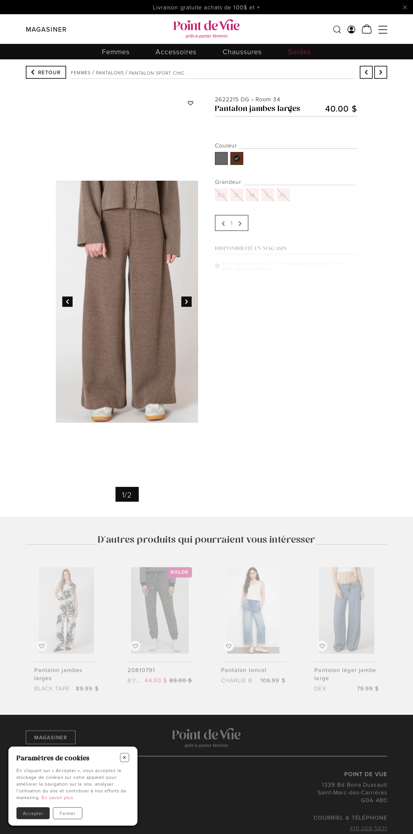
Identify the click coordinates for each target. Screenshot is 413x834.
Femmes (116, 54)
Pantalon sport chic (157, 77)
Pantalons (110, 75)
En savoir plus (57, 797)
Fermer (68, 813)
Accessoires (176, 55)
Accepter (33, 813)
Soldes (299, 58)
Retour (49, 72)
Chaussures (242, 56)
